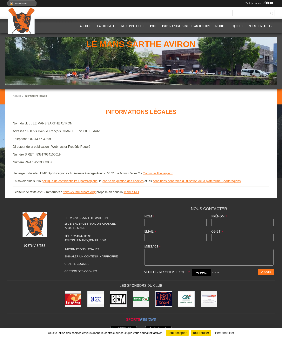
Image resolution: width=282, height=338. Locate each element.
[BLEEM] (118, 299)
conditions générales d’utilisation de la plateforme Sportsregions (197, 181)
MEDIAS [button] (220, 26)
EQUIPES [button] (237, 26)
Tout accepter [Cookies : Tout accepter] (177, 333)
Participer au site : (259, 3)
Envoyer (266, 271)
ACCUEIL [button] (85, 26)
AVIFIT (154, 26)
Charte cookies (76, 263)
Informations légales (81, 249)
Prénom (219, 216)
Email (150, 231)
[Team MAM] (163, 299)
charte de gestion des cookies (123, 181)
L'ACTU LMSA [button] (105, 26)
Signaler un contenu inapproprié (91, 256)
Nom (149, 216)
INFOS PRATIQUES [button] (132, 26)
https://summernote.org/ (79, 192)
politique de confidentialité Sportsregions (69, 181)
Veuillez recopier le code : (167, 272)
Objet (217, 231)
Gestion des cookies (80, 271)
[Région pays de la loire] (95, 299)
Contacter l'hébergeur (157, 173)
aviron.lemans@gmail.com (85, 240)
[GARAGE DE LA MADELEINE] (209, 299)
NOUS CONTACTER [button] (260, 26)
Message (152, 246)
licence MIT (131, 192)
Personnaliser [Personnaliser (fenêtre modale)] (224, 333)
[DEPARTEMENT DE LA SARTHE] (141, 299)
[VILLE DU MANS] (73, 299)
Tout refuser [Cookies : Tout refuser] (201, 333)
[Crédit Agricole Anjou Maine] (186, 299)
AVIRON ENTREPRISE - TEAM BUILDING (186, 26)
